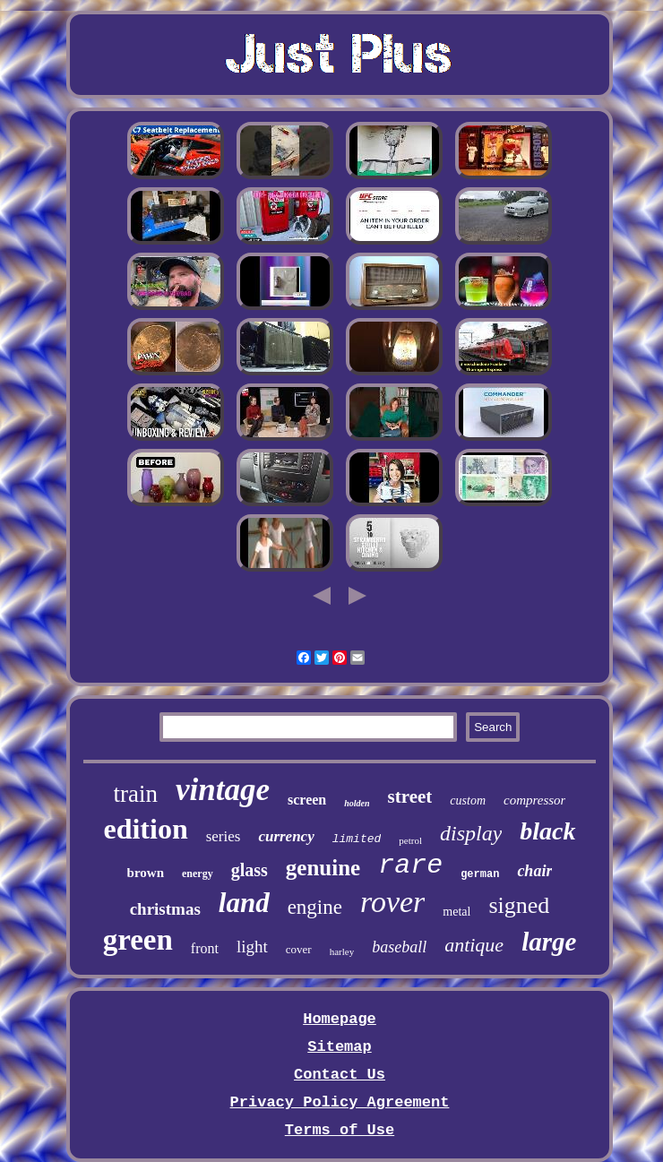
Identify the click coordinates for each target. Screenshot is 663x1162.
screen (307, 799)
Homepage (339, 1019)
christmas (165, 908)
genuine (323, 868)
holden (356, 803)
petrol (410, 840)
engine (315, 907)
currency (286, 836)
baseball (399, 947)
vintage (223, 789)
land (244, 902)
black (547, 831)
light (252, 946)
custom (468, 800)
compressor (534, 800)
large (548, 941)
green (138, 940)
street (410, 796)
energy (197, 873)
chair (534, 871)
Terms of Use (339, 1130)
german (480, 874)
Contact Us (339, 1074)
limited (357, 839)
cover (299, 949)
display (471, 833)
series (223, 836)
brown (145, 872)
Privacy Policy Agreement (340, 1102)
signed (518, 905)
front (205, 948)
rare (410, 865)
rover (392, 901)
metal (456, 911)
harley (342, 951)
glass (249, 870)
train (136, 793)
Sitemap (339, 1046)
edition (145, 829)
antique (474, 945)
